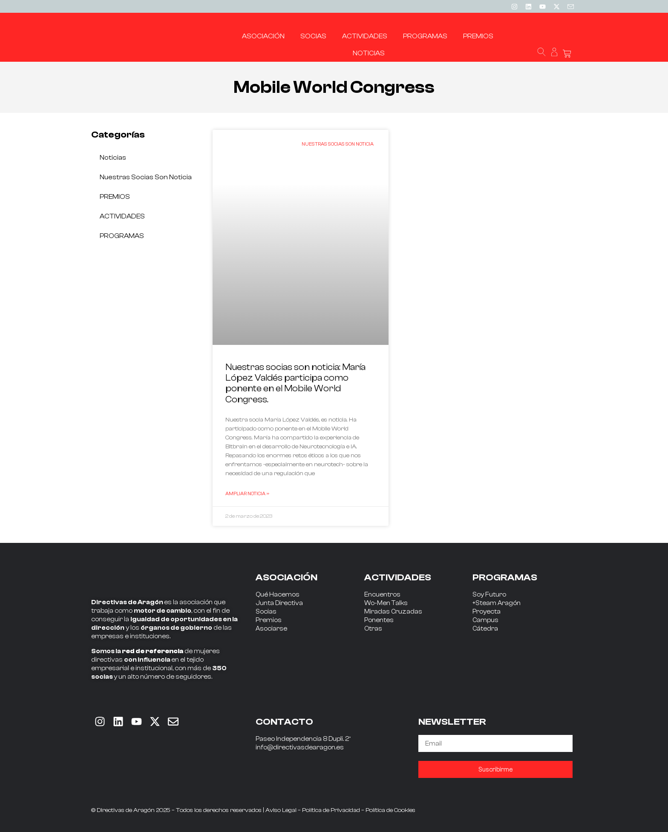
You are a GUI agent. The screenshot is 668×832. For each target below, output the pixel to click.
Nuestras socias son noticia (146, 177)
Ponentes (379, 620)
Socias (266, 611)
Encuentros (382, 594)
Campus (485, 620)
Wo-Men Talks (386, 603)
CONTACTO (284, 721)
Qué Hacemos (277, 594)
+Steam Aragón (496, 603)
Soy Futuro (489, 594)
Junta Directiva (279, 603)
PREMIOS (115, 197)
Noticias (113, 157)
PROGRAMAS (122, 236)
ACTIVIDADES (122, 216)
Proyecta (486, 611)
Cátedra (485, 628)
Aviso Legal (281, 810)
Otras (373, 628)
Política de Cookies (390, 810)
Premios (269, 620)
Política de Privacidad (331, 810)
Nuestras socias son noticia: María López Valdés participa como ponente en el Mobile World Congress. (295, 383)
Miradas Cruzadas (393, 611)
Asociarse (271, 628)
